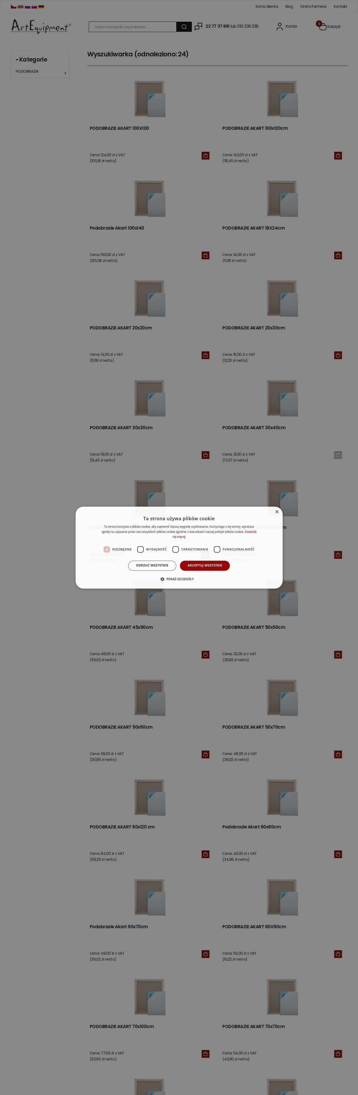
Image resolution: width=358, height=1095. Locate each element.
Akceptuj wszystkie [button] (205, 565)
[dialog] (179, 547)
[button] (179, 579)
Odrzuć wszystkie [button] (152, 565)
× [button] (277, 512)
